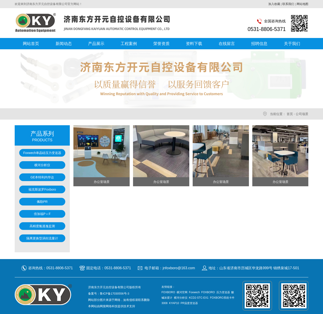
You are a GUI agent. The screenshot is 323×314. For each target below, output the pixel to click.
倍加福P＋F (42, 214)
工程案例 (129, 43)
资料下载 (194, 43)
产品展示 (96, 43)
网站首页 (31, 43)
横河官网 (182, 292)
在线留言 (227, 43)
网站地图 (302, 4)
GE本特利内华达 (42, 177)
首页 (290, 114)
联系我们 (288, 4)
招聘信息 (259, 43)
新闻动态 (64, 43)
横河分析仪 (42, 165)
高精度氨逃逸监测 (42, 226)
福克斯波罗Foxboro (42, 189)
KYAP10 (174, 303)
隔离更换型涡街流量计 (42, 238)
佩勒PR (42, 201)
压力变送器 (223, 292)
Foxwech (194, 292)
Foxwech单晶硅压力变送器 (42, 153)
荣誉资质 (161, 43)
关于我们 (292, 43)
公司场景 (302, 114)
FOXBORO (168, 292)
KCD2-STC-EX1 (198, 297)
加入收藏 (274, 4)
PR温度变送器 (189, 303)
